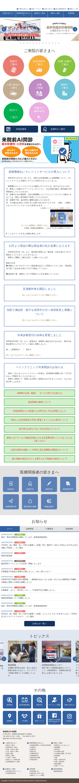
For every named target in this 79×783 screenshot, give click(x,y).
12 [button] (55, 43)
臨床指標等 (58, 764)
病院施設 (57, 755)
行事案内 (49, 529)
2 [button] (24, 43)
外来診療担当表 (11, 773)
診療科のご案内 (39, 13)
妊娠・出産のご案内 (12, 749)
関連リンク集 (74, 9)
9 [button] (46, 43)
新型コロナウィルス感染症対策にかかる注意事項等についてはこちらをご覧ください (39, 439)
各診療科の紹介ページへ (13, 771)
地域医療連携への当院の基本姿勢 (40, 745)
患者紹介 (11, 489)
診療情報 (29, 529)
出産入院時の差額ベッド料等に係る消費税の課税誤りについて (39, 450)
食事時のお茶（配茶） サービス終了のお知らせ (39, 393)
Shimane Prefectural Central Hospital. (21, 781)
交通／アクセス (36, 9)
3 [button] (27, 43)
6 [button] (36, 43)
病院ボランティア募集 (37, 775)
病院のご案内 (55, 13)
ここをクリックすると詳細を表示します (24, 234)
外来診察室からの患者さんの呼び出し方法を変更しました (39, 411)
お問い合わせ (48, 9)
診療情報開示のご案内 (13, 761)
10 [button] (49, 43)
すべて (10, 529)
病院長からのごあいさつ (62, 745)
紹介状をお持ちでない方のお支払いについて (39, 429)
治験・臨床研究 (59, 761)
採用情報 (71, 13)
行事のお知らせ (23, 9)
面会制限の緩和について (39, 402)
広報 (56, 757)
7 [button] (40, 43)
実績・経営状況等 (60, 759)
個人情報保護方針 (61, 9)
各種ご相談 (9, 753)
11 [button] (52, 43)
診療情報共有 (10, 507)
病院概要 (57, 747)
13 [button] (59, 43)
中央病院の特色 (59, 751)
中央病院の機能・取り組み (63, 753)
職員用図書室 (58, 769)
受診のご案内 (10, 745)
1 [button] (20, 43)
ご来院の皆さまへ (8, 13)
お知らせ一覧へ (39, 623)
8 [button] (43, 43)
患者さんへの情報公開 (13, 759)
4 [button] (30, 43)
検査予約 (49, 489)
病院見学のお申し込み (37, 773)
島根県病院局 (58, 771)
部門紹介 (57, 749)
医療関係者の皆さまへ (24, 14)
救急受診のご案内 (11, 747)
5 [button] (33, 43)
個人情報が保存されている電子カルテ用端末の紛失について (39, 459)
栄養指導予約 (68, 489)
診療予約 (30, 489)
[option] (39, 29)
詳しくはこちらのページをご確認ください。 (39, 295)
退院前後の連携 (30, 507)
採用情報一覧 (34, 771)
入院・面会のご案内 (12, 751)
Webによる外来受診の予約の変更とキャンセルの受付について (39, 420)
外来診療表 (21, 129)
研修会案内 (49, 507)
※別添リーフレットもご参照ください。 (56, 208)
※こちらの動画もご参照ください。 (47, 225)
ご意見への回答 (11, 757)
